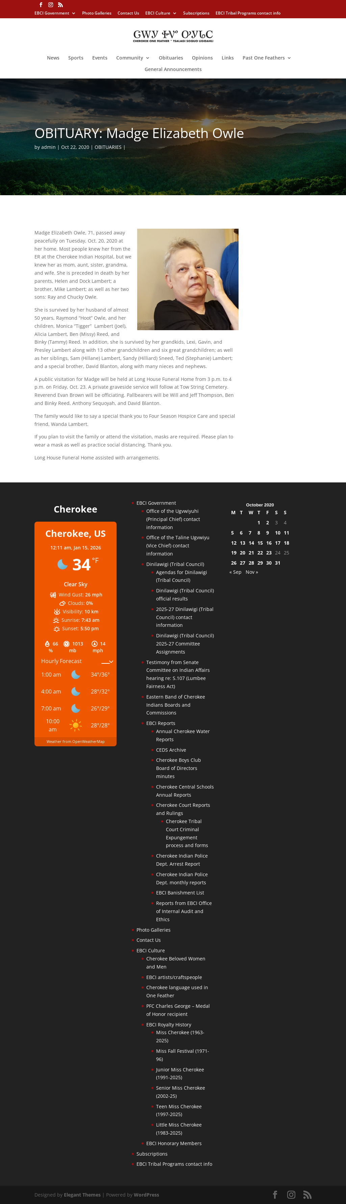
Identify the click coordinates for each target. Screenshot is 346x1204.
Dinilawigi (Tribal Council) (175, 564)
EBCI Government (51, 13)
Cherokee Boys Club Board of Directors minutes (178, 768)
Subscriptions (196, 13)
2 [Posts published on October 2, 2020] (267, 522)
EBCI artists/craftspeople (174, 977)
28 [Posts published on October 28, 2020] (251, 563)
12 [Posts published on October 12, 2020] (234, 543)
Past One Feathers (264, 58)
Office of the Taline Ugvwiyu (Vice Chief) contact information (177, 545)
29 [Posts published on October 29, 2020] (260, 563)
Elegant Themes (82, 1194)
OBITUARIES (108, 147)
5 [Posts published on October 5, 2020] (232, 532)
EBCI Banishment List (180, 892)
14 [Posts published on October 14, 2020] (251, 543)
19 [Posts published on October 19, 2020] (234, 552)
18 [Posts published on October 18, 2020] (286, 543)
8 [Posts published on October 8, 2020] (258, 532)
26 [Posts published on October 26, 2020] (234, 563)
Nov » (252, 572)
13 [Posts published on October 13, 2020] (242, 543)
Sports (75, 58)
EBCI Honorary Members (174, 1143)
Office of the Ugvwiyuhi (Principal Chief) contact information (173, 519)
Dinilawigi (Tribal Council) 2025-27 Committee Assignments (185, 643)
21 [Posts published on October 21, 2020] (251, 552)
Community (129, 58)
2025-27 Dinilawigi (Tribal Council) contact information (185, 617)
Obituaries (171, 58)
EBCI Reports (160, 723)
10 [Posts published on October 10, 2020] (277, 532)
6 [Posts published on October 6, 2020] (241, 532)
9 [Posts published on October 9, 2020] (267, 532)
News (53, 58)
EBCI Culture (157, 13)
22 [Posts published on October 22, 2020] (260, 552)
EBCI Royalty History (168, 1024)
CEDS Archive (171, 750)
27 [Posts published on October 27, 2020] (242, 563)
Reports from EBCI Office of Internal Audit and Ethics (184, 911)
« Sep (235, 572)
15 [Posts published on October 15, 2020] (260, 543)
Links (228, 58)
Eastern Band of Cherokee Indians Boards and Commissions (175, 705)
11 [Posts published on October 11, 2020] (286, 532)
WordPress (146, 1194)
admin (48, 147)
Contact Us (128, 13)
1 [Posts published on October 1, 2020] (258, 522)
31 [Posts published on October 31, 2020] (277, 563)
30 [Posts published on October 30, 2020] (269, 563)
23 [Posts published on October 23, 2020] (269, 552)
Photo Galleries (97, 13)
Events (99, 58)
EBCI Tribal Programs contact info (248, 13)
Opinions (202, 58)
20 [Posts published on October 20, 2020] (242, 552)
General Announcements (173, 69)
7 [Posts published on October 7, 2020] (250, 532)
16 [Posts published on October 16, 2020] (269, 543)
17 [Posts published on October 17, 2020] (277, 543)
